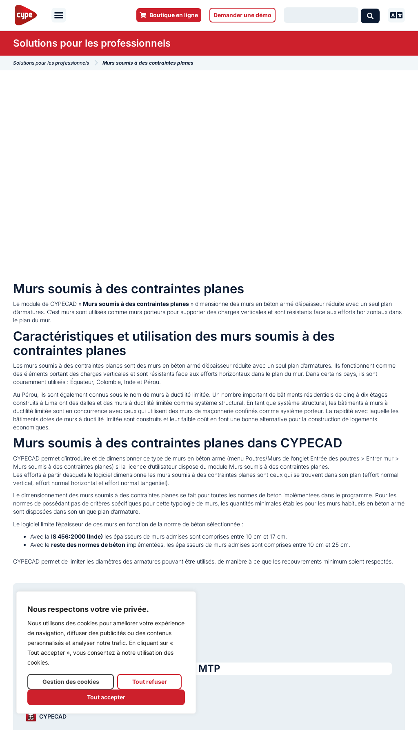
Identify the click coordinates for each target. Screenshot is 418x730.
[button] (58, 15)
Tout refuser (149, 681)
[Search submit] (370, 15)
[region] (106, 652)
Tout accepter (106, 697)
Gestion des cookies (70, 681)
